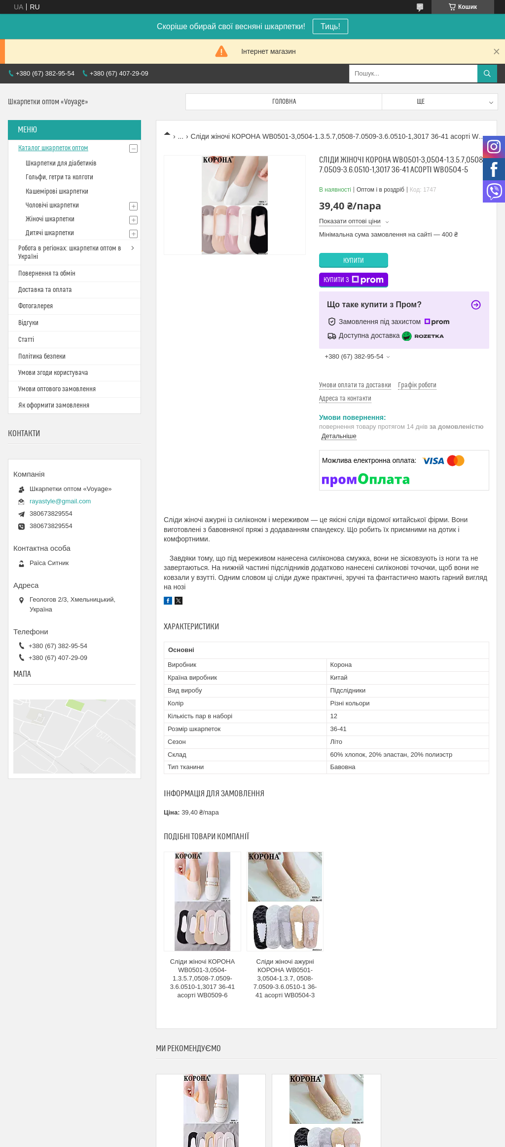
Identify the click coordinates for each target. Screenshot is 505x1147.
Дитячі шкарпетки (50, 233)
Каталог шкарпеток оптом (53, 148)
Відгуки (28, 323)
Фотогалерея (35, 306)
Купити (353, 261)
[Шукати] (487, 73)
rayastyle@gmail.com (60, 501)
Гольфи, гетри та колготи (59, 177)
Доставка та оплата (45, 290)
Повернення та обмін (46, 274)
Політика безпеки (42, 357)
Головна (284, 102)
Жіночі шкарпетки (50, 219)
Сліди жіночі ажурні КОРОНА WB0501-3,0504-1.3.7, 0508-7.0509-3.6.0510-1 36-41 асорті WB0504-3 (285, 978)
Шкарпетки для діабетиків (61, 163)
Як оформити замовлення (53, 406)
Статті (26, 340)
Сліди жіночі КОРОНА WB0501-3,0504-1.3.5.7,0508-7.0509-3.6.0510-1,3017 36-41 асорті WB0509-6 (202, 978)
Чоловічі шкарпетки (52, 205)
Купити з (354, 280)
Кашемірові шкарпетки (57, 192)
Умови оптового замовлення (57, 389)
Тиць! (330, 26)
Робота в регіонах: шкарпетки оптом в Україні (69, 253)
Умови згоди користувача (53, 373)
